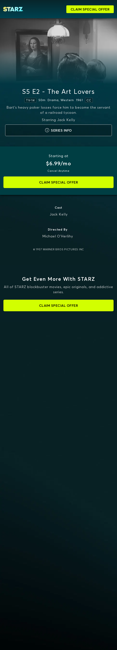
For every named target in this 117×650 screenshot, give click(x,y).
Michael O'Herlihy (57, 236)
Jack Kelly (59, 214)
